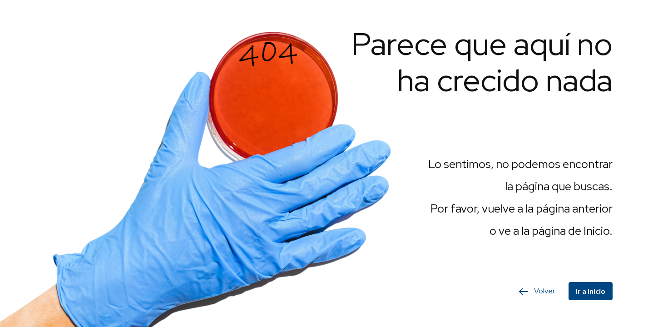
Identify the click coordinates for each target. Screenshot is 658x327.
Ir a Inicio (590, 291)
